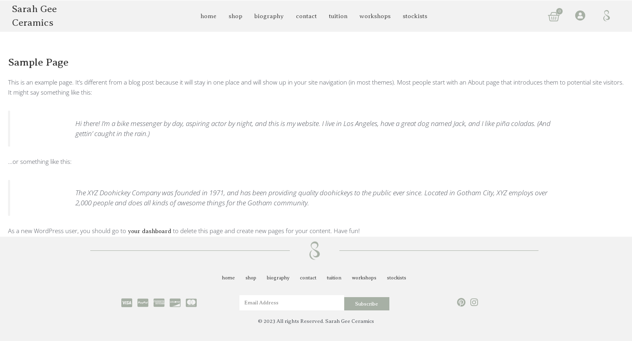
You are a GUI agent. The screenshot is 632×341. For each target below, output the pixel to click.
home (208, 16)
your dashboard (150, 231)
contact (306, 16)
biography (269, 16)
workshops (375, 16)
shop (235, 16)
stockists (415, 16)
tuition (338, 16)
